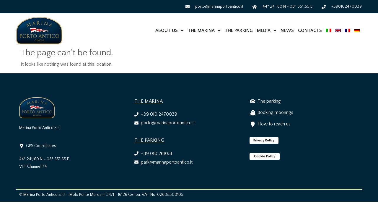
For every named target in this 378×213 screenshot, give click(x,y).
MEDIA (266, 30)
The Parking (239, 30)
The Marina (204, 30)
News (287, 30)
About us (169, 30)
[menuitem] (328, 30)
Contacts (310, 30)
